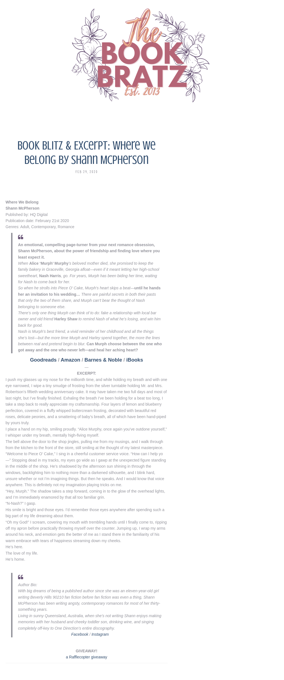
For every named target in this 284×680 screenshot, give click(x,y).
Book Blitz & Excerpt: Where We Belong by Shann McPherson (86, 152)
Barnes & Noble (103, 360)
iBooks (134, 360)
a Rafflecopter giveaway (86, 657)
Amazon (70, 360)
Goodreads (43, 360)
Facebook (79, 634)
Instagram (100, 634)
